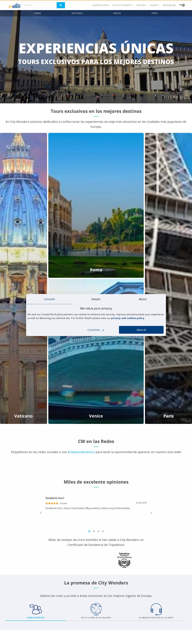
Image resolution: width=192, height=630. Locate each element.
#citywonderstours (81, 452)
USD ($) (140, 5)
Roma (37, 13)
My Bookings (169, 5)
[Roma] (96, 205)
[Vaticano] (23, 278)
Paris (155, 13)
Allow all (141, 330)
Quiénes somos (101, 5)
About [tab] (143, 299)
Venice (117, 13)
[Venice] (96, 351)
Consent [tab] (49, 299)
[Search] (40, 5)
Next (151, 512)
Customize (95, 330)
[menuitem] (100, 5)
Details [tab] (96, 299)
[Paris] (168, 278)
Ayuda (153, 5)
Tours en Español (121, 5)
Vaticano (77, 13)
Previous (40, 512)
